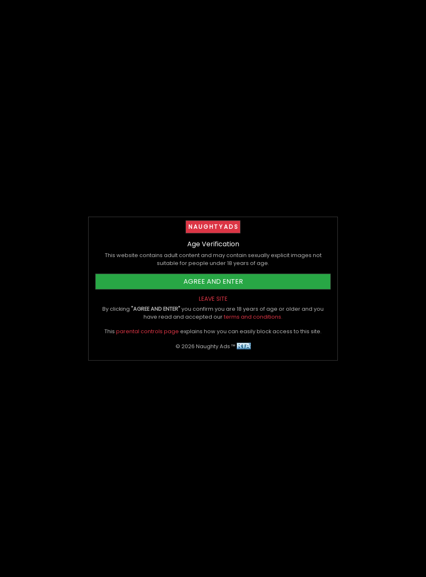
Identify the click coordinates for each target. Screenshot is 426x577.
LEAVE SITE (213, 299)
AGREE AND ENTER (213, 281)
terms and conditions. (253, 316)
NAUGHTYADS (213, 226)
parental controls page (147, 331)
